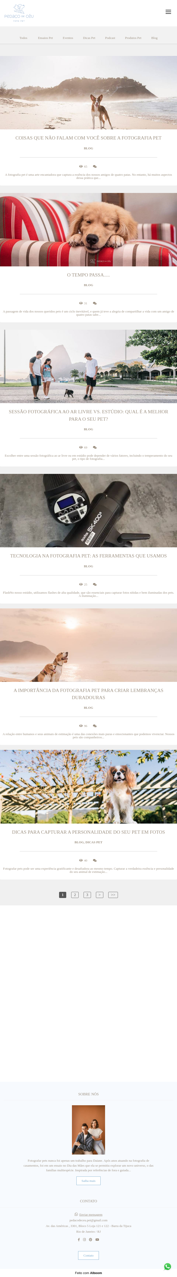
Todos (23, 37)
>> (113, 895)
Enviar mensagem (91, 1214)
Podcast (110, 37)
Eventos (68, 37)
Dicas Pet (89, 37)
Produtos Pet (133, 37)
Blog (154, 37)
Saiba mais (89, 1181)
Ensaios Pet (45, 37)
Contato (88, 1255)
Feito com (88, 1273)
